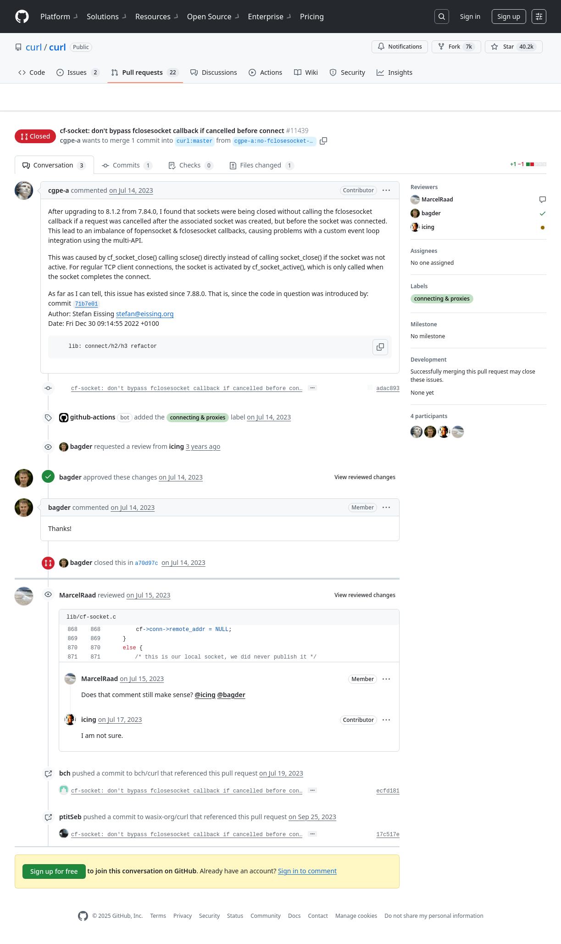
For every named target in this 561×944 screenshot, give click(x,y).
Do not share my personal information (433, 920)
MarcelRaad (77, 599)
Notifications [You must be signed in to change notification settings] (400, 46)
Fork (456, 46)
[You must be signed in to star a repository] (514, 46)
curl (34, 47)
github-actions (93, 420)
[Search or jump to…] (442, 16)
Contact (318, 920)
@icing (205, 698)
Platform (59, 16)
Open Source (214, 16)
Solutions (107, 16)
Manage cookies (356, 920)
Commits (127, 169)
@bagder (231, 698)
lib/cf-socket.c (91, 621)
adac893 (388, 392)
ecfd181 (388, 795)
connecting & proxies (198, 421)
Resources (157, 16)
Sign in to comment (307, 874)
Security (209, 920)
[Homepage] (22, 16)
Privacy (182, 920)
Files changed (261, 169)
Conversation (54, 169)
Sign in (470, 16)
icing (88, 723)
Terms (158, 920)
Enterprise (270, 16)
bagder (81, 450)
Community (265, 920)
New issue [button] (518, 113)
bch (65, 776)
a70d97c (146, 567)
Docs (294, 920)
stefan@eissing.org (145, 317)
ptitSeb (70, 820)
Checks (190, 169)
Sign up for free (54, 875)
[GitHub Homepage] (83, 920)
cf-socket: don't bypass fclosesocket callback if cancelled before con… (186, 392)
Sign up (509, 16)
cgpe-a (70, 141)
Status (235, 920)
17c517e (388, 838)
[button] (364, 141)
